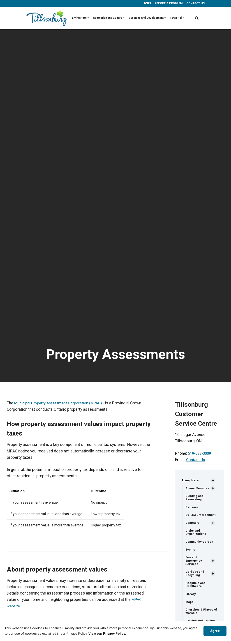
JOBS (147, 3)
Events (190, 551)
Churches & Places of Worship (199, 614)
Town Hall (162, 17)
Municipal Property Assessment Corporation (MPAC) (60, 403)
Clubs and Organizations (196, 533)
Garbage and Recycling (195, 575)
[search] (197, 18)
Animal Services (197, 488)
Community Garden (200, 543)
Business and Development (136, 17)
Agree (214, 631)
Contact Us (196, 459)
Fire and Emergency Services (193, 562)
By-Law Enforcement (200, 516)
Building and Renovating (194, 498)
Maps (189, 605)
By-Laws (191, 508)
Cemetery (192, 524)
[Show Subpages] (212, 480)
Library (190, 597)
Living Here (79, 17)
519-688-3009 (200, 453)
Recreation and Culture (103, 17)
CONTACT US (195, 3)
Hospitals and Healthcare (195, 587)
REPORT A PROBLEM (168, 3)
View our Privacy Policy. (107, 634)
